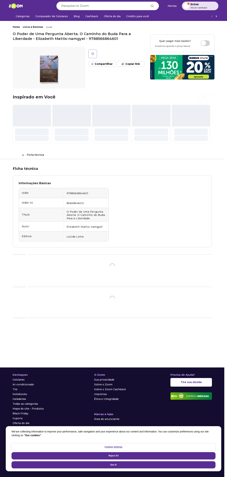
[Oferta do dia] (112, 16)
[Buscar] (152, 6)
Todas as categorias (25, 403)
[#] (32, 124)
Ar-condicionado (23, 384)
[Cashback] (91, 16)
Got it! (113, 465)
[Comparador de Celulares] (52, 16)
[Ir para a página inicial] (16, 6)
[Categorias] (21, 16)
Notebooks (20, 394)
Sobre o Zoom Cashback (110, 389)
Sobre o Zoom (103, 384)
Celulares (19, 379)
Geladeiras (19, 399)
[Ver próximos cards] (208, 97)
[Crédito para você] (137, 16)
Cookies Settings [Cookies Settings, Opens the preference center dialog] (113, 447)
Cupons (18, 418)
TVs (15, 389)
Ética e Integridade (106, 399)
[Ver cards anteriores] (200, 97)
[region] (113, 448)
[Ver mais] (216, 16)
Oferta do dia (21, 423)
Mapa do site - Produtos (28, 408)
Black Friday (20, 413)
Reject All (113, 455)
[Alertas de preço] (170, 6)
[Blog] (76, 16)
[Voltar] (212, 16)
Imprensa (100, 394)
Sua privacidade (104, 379)
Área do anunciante (106, 419)
